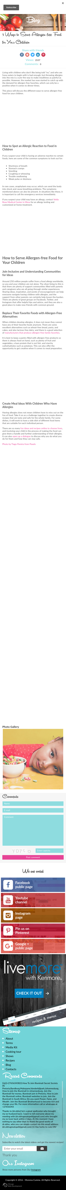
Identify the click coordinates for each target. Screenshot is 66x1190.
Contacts (11, 1069)
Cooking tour (13, 1051)
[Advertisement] (28, 122)
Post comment (33, 857)
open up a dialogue (21, 436)
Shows (9, 1056)
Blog (8, 1064)
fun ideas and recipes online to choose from (41, 428)
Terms (9, 1043)
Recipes (10, 1060)
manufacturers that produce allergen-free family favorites (32, 332)
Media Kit (11, 1047)
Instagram (36, 1169)
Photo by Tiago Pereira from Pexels (19, 444)
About (9, 1038)
